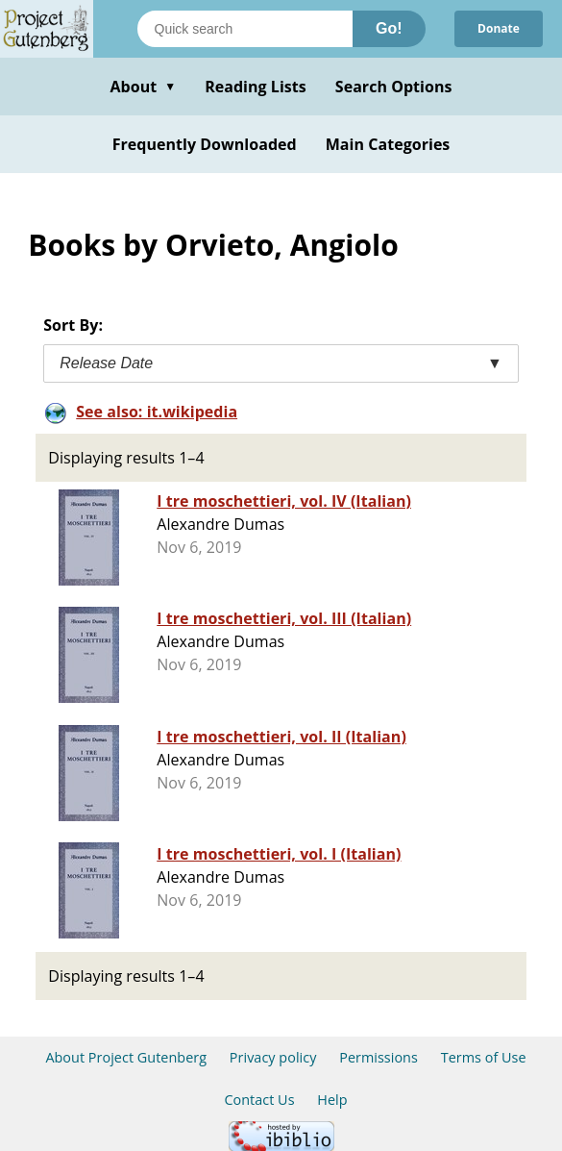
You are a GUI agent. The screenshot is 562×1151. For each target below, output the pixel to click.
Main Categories (388, 144)
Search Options (393, 86)
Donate (498, 28)
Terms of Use (483, 1057)
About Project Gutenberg (126, 1057)
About (143, 86)
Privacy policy (273, 1057)
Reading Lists (255, 86)
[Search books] (245, 29)
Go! (389, 28)
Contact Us (259, 1099)
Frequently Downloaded (204, 144)
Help (332, 1099)
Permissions (378, 1057)
